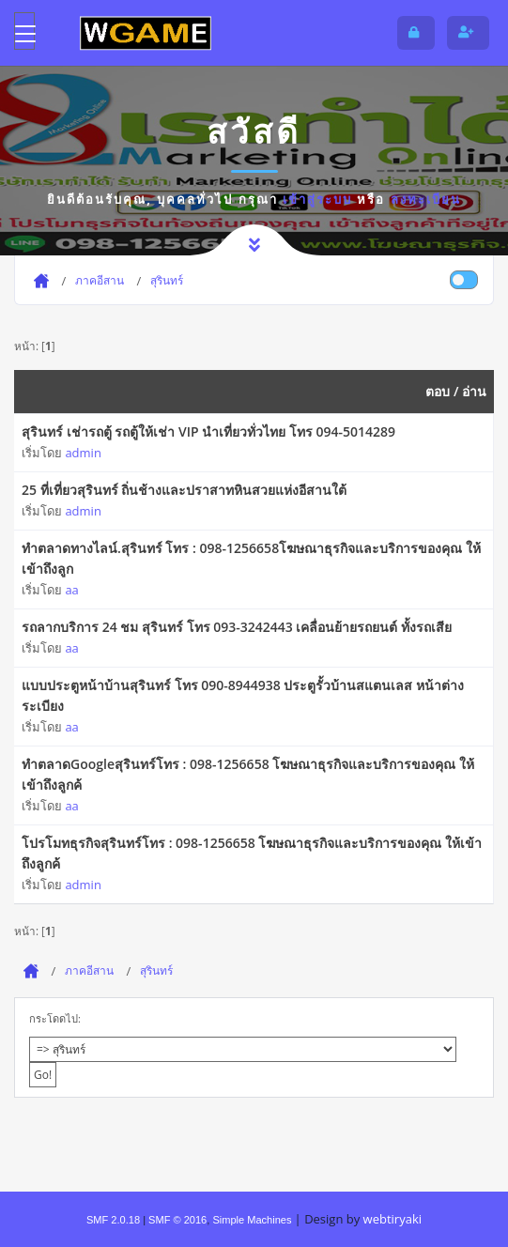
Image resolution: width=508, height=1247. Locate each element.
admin (82, 452)
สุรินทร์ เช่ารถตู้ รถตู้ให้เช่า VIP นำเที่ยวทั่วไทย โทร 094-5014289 (208, 431)
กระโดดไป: (55, 1018)
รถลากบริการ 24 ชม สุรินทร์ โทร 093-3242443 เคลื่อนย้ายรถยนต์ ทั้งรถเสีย (237, 627)
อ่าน (474, 391)
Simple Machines (251, 1219)
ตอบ (437, 391)
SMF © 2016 (177, 1219)
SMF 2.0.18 (113, 1219)
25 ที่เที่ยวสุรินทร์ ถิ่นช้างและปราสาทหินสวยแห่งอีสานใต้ (184, 490)
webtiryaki (392, 1218)
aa (71, 589)
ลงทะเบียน (426, 199)
